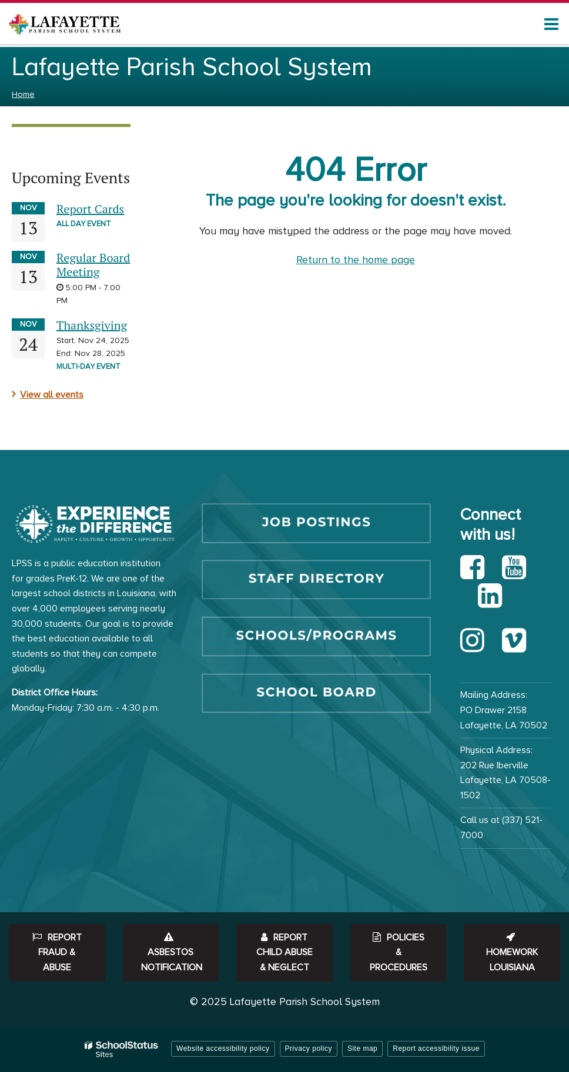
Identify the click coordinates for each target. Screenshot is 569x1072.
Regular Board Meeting (93, 265)
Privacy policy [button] (308, 1048)
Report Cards (90, 209)
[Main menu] (551, 23)
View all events (51, 395)
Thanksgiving (91, 325)
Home (23, 94)
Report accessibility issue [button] (436, 1048)
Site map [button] (362, 1048)
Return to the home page (355, 259)
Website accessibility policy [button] (223, 1048)
